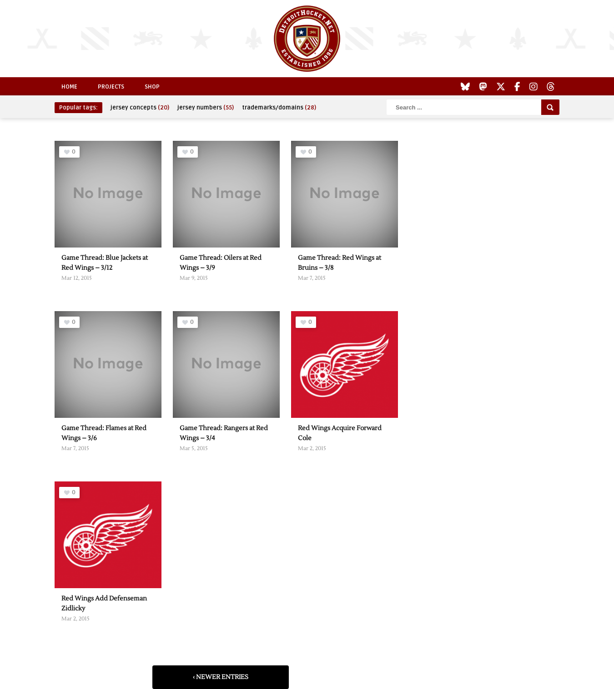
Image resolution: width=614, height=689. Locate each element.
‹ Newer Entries (220, 677)
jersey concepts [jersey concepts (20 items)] (140, 107)
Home (69, 86)
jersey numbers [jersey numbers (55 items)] (205, 107)
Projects (111, 86)
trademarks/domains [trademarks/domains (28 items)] (279, 107)
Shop (152, 86)
